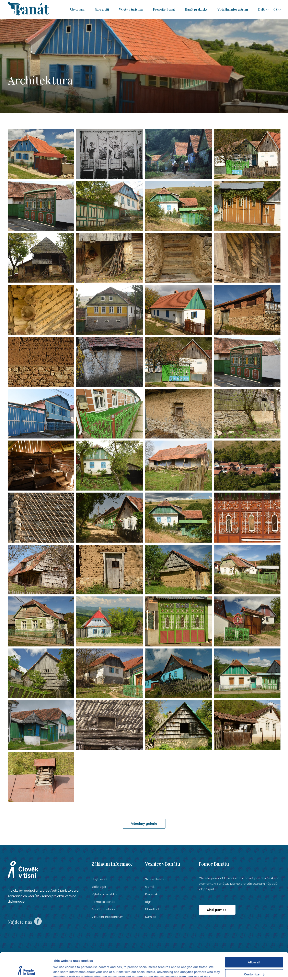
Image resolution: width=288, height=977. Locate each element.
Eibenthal (152, 909)
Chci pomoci (217, 910)
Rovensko (152, 894)
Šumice (150, 917)
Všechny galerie (144, 823)
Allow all (254, 938)
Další (261, 9)
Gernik (149, 887)
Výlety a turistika (131, 9)
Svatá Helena (155, 879)
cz (275, 9)
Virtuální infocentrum (233, 9)
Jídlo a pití (102, 9)
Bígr (148, 902)
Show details (62, 969)
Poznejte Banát (164, 9)
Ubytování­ (77, 9)
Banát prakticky (196, 9)
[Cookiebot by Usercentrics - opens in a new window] (26, 969)
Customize (254, 950)
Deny (254, 962)
